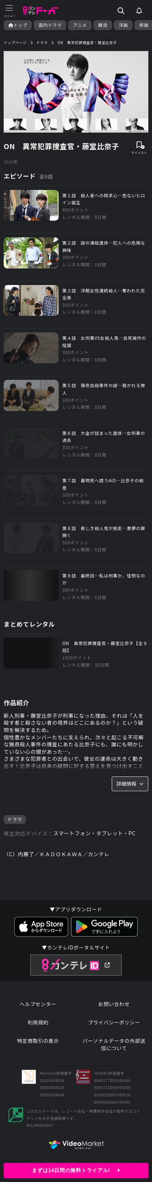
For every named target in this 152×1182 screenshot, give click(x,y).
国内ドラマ (50, 25)
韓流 (102, 25)
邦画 (143, 25)
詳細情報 (130, 783)
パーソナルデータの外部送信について (113, 1044)
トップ (17, 25)
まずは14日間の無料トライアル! (76, 1170)
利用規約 (37, 1022)
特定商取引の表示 (38, 1040)
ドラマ (14, 819)
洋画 (123, 25)
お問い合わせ (114, 1004)
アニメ (80, 25)
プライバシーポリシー (114, 1022)
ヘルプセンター (38, 1004)
